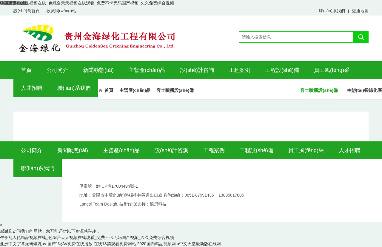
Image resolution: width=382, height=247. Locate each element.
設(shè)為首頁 (26, 10)
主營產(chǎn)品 (147, 70)
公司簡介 (57, 70)
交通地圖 (360, 10)
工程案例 (239, 70)
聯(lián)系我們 (332, 10)
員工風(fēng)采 (331, 70)
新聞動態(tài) (98, 70)
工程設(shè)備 (282, 70)
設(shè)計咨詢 (197, 70)
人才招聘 (31, 88)
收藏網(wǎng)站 (61, 10)
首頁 (26, 70)
